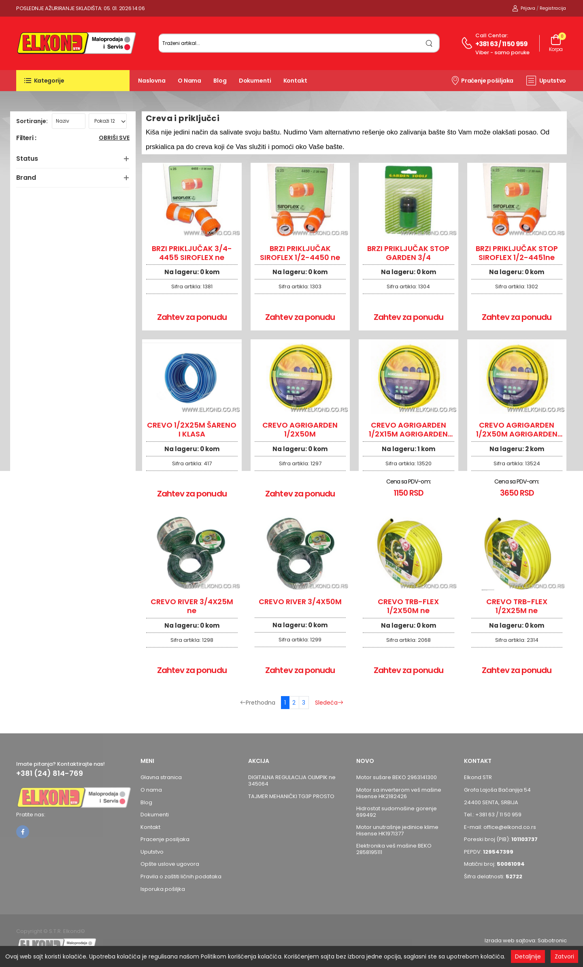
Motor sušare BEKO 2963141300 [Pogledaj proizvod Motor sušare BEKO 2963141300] (396, 777)
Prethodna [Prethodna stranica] (257, 703)
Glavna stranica (161, 777)
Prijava (523, 8)
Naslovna (152, 81)
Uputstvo (546, 80)
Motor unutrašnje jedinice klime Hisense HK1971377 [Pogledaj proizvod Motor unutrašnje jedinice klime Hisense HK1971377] (397, 830)
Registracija (553, 8)
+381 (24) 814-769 (49, 773)
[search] (429, 43)
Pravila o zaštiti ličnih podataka (180, 876)
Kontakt (295, 81)
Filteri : (26, 138)
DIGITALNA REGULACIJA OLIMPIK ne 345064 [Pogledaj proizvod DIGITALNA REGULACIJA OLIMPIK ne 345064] (292, 780)
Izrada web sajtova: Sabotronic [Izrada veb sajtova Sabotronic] (526, 940)
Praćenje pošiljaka (482, 80)
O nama (189, 81)
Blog (220, 81)
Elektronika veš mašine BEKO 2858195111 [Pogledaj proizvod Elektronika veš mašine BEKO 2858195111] (394, 849)
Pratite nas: (30, 814)
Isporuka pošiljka (162, 889)
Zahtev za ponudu (192, 317)
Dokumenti (255, 81)
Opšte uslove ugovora (169, 864)
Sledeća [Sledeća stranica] (329, 703)
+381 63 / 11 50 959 (501, 44)
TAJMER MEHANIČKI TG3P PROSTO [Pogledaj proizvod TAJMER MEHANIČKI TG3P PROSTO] (291, 796)
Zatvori (564, 956)
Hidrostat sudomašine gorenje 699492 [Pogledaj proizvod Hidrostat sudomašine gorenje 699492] (396, 812)
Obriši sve (114, 138)
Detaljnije (528, 956)
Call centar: (491, 35)
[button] (73, 80)
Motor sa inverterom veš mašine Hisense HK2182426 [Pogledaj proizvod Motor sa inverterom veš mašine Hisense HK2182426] (398, 793)
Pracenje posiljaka (164, 839)
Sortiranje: (32, 121)
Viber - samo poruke (502, 52)
